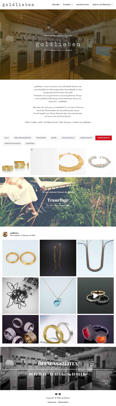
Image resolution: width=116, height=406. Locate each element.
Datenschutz (63, 402)
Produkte (67, 5)
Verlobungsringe (22, 138)
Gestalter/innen (82, 5)
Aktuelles (56, 5)
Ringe (53, 138)
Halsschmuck (68, 138)
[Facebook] (56, 394)
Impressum (52, 402)
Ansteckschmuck (12, 143)
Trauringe (41, 138)
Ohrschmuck (86, 138)
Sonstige (30, 143)
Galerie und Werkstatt (102, 5)
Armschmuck (104, 138)
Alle (6, 138)
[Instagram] (60, 394)
